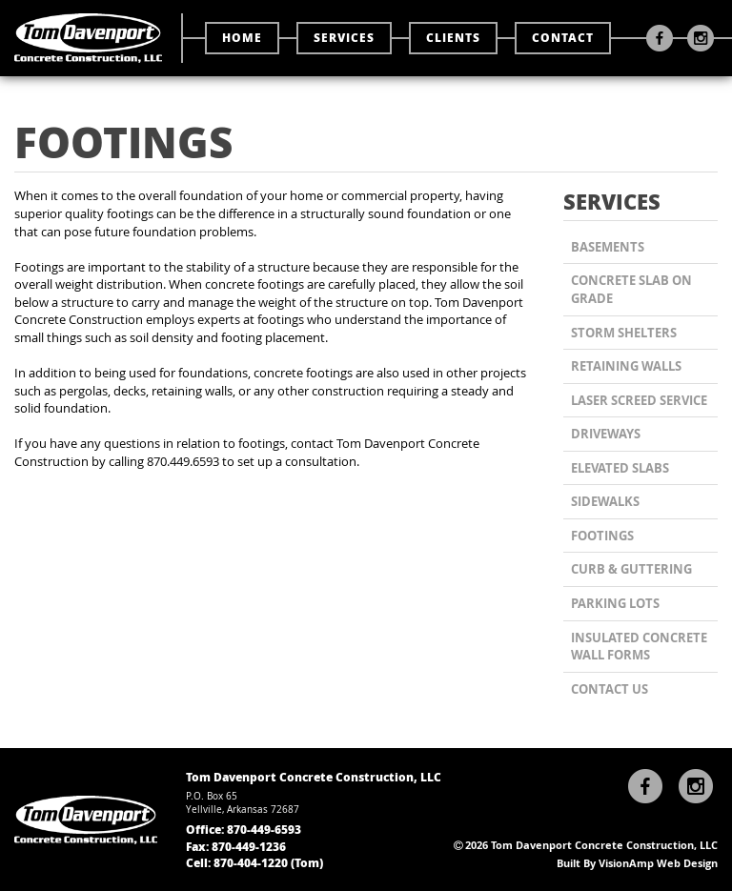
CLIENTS (453, 38)
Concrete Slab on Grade (631, 289)
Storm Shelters (624, 332)
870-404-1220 (251, 863)
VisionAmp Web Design (658, 863)
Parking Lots (615, 603)
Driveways (605, 433)
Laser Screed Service (639, 400)
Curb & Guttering (631, 568)
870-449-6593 (264, 829)
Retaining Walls (626, 366)
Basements (607, 246)
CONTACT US (609, 689)
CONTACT (563, 38)
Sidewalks (605, 501)
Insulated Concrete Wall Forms (639, 646)
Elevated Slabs (620, 467)
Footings (602, 535)
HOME (242, 38)
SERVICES (344, 38)
